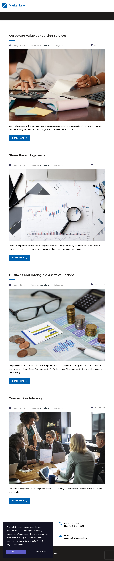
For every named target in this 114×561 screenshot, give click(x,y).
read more (19, 138)
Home (11, 29)
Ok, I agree (16, 552)
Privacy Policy (39, 552)
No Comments (98, 45)
